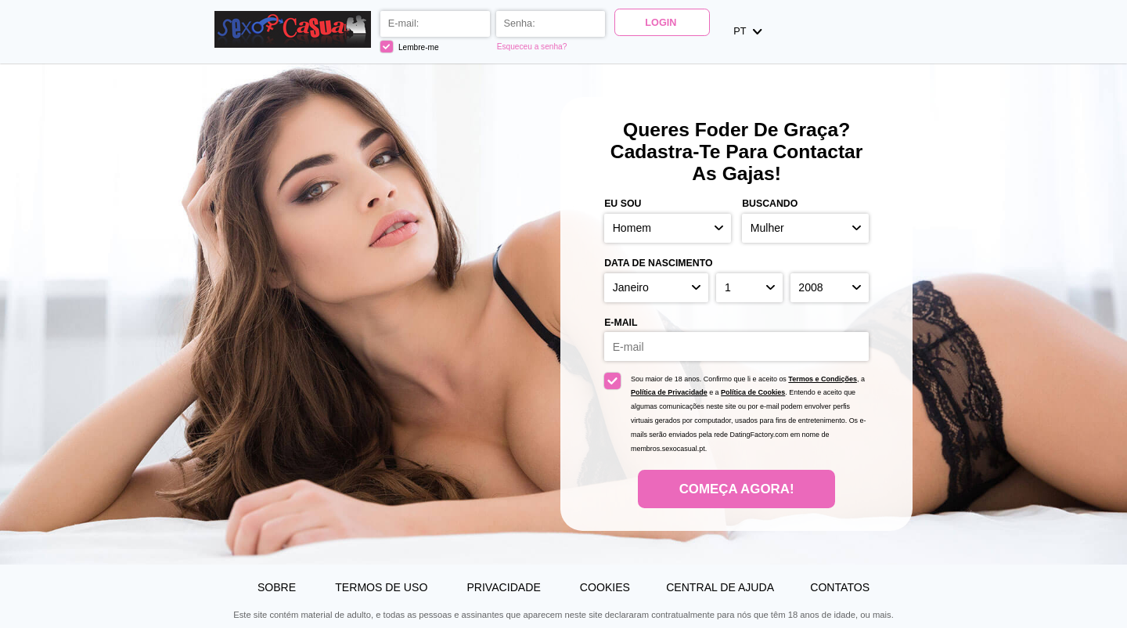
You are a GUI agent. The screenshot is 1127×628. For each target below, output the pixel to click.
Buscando (770, 203)
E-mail (620, 322)
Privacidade (504, 587)
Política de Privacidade (669, 392)
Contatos (840, 587)
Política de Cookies (753, 392)
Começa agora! (736, 489)
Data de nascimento (658, 263)
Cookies (605, 587)
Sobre (278, 587)
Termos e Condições (822, 379)
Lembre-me (410, 46)
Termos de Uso (382, 587)
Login (662, 22)
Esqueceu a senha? (533, 46)
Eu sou (622, 203)
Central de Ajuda (720, 587)
